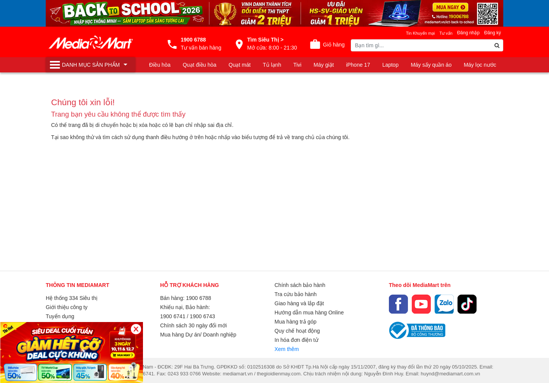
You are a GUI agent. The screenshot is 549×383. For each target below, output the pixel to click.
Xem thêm (286, 349)
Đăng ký (492, 32)
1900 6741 (172, 316)
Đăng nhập (468, 32)
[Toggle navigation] (90, 64)
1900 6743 (202, 316)
